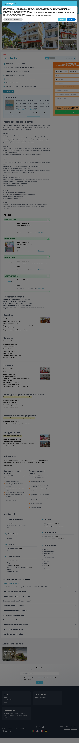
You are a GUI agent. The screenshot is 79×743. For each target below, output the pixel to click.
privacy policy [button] (58, 8)
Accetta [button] (71, 19)
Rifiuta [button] (62, 19)
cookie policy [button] (26, 11)
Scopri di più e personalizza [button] (13, 19)
